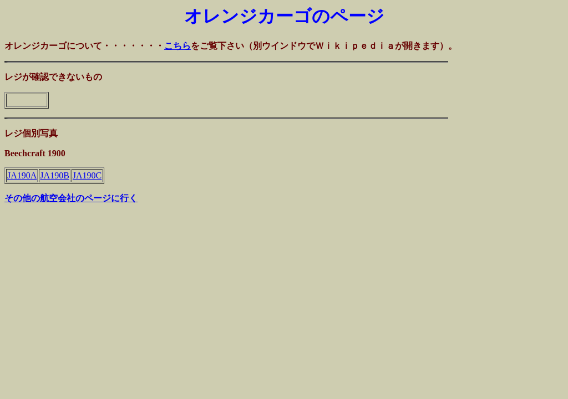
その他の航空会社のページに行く (71, 198)
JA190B (54, 175)
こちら (177, 45)
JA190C (87, 175)
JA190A (22, 175)
